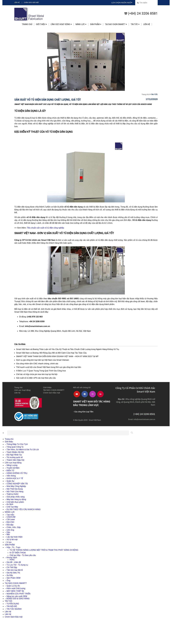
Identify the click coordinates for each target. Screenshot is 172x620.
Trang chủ (27, 24)
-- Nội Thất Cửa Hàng (14, 492)
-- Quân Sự (9, 481)
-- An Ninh (9, 504)
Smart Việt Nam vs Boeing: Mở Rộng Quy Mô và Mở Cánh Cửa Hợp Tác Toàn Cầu (51, 353)
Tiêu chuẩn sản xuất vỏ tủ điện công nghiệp (45, 228)
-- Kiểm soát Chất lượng (15, 588)
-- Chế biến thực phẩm (14, 502)
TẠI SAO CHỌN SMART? (116, 24)
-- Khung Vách (11, 558)
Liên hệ (17, 2)
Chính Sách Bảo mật (31, 2)
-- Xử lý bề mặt (11, 539)
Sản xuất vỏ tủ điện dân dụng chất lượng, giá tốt (47, 99)
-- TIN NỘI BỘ (11, 606)
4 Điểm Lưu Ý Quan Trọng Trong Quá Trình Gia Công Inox (41, 371)
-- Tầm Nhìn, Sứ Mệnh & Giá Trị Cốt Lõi (22, 450)
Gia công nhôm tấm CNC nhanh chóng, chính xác (37, 364)
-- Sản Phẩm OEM (12, 578)
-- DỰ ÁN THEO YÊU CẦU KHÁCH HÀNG (23, 509)
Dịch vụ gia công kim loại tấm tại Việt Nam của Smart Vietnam (42, 360)
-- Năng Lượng (11, 465)
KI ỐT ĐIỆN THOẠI (18, 553)
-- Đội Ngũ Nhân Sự (13, 455)
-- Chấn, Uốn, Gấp (13, 527)
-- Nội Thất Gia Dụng (14, 489)
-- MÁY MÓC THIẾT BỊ (14, 591)
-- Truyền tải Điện (12, 468)
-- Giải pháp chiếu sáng (15, 497)
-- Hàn (7, 532)
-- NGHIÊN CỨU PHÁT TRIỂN (17, 594)
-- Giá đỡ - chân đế (13, 562)
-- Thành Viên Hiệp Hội (14, 460)
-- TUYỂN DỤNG (12, 604)
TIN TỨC (135, 24)
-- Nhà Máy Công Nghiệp (15, 486)
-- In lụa (8, 542)
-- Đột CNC (9, 522)
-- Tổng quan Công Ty (14, 447)
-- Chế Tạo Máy (11, 507)
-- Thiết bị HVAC (12, 494)
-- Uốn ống (9, 530)
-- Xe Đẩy (9, 575)
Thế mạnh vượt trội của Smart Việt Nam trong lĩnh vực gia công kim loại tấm (48, 367)
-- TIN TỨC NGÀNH (13, 609)
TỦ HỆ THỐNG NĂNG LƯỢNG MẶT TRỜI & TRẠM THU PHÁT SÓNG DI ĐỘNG (44, 550)
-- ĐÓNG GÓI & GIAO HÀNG (17, 599)
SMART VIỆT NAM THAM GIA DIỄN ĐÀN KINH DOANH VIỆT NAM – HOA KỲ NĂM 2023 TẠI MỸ (57, 356)
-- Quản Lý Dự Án (12, 586)
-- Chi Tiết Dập (11, 567)
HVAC (12, 560)
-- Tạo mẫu (9, 515)
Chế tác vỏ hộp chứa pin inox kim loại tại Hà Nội (36, 374)
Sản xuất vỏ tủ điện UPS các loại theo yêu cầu (36, 378)
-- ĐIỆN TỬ (9, 471)
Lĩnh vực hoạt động (61, 24)
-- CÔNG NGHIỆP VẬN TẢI (16, 484)
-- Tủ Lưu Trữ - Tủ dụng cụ (16, 565)
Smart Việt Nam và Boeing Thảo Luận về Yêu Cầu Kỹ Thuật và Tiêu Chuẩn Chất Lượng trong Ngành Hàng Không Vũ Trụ (67, 349)
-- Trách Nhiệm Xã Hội (14, 452)
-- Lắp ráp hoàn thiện (14, 537)
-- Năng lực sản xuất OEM (16, 596)
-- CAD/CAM (10, 517)
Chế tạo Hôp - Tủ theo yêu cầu (23, 555)
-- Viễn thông (10, 476)
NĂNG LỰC (80, 24)
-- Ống (7, 581)
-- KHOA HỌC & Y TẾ (14, 478)
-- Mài (7, 534)
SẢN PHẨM (95, 24)
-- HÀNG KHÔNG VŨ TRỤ (16, 473)
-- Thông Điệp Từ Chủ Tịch (16, 444)
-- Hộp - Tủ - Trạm (12, 547)
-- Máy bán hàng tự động (15, 499)
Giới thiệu (41, 24)
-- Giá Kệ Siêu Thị (12, 573)
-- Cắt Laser (10, 519)
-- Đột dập (9, 525)
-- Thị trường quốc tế (14, 457)
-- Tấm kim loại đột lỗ (14, 570)
